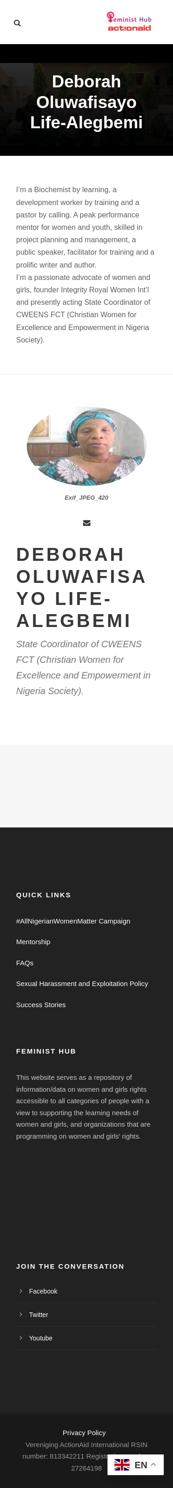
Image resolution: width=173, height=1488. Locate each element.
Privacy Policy (84, 1433)
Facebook (43, 1291)
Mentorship (33, 942)
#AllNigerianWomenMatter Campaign (73, 921)
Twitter (38, 1314)
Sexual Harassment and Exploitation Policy (82, 983)
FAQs (25, 963)
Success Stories (41, 1005)
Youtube (41, 1338)
